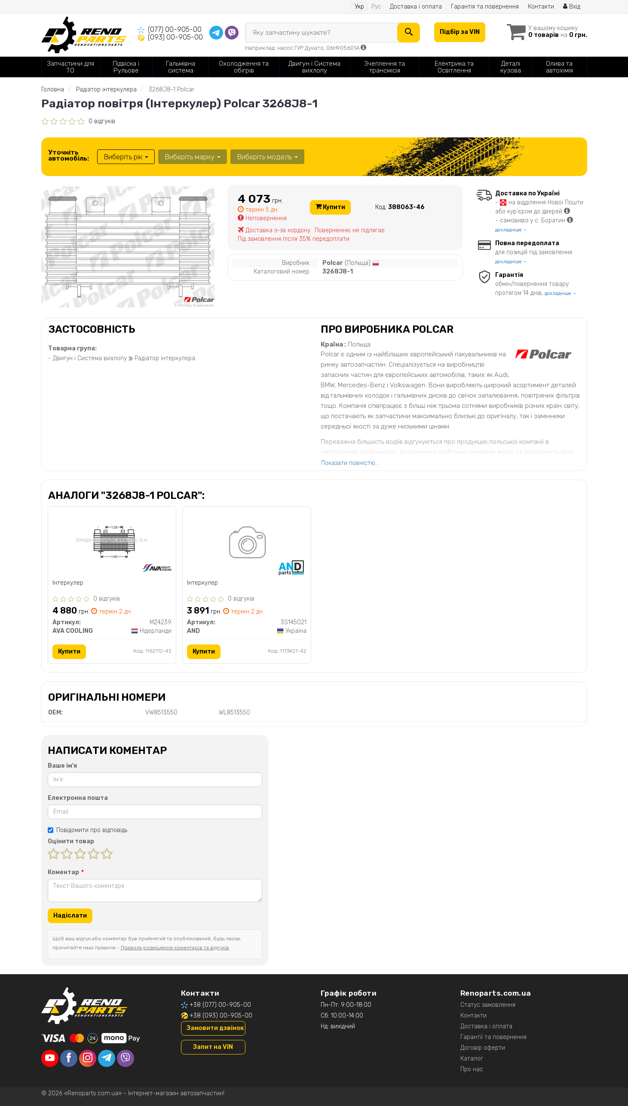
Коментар (65, 872)
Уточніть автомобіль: (68, 155)
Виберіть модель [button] (267, 156)
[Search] (408, 33)
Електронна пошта (78, 798)
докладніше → (511, 230)
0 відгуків (102, 121)
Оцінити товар (71, 841)
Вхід (571, 6)
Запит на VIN (213, 1047)
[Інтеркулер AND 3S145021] (246, 543)
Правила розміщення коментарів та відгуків (175, 948)
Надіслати (70, 915)
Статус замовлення (487, 1005)
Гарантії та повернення (493, 1037)
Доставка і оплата (416, 6)
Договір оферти (482, 1047)
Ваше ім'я (62, 765)
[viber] (125, 1058)
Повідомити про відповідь (87, 830)
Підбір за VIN (460, 32)
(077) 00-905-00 (175, 29)
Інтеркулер (67, 583)
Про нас (471, 1069)
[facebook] (68, 1058)
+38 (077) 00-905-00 (220, 1005)
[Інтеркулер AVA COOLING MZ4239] (112, 540)
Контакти (541, 6)
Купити (330, 207)
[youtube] (49, 1058)
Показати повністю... (350, 463)
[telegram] (106, 1058)
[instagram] (87, 1058)
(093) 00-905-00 (175, 37)
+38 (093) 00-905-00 (221, 1015)
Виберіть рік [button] (126, 156)
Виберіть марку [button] (193, 156)
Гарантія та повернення (485, 6)
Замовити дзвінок (215, 1028)
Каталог (471, 1058)
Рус (376, 6)
